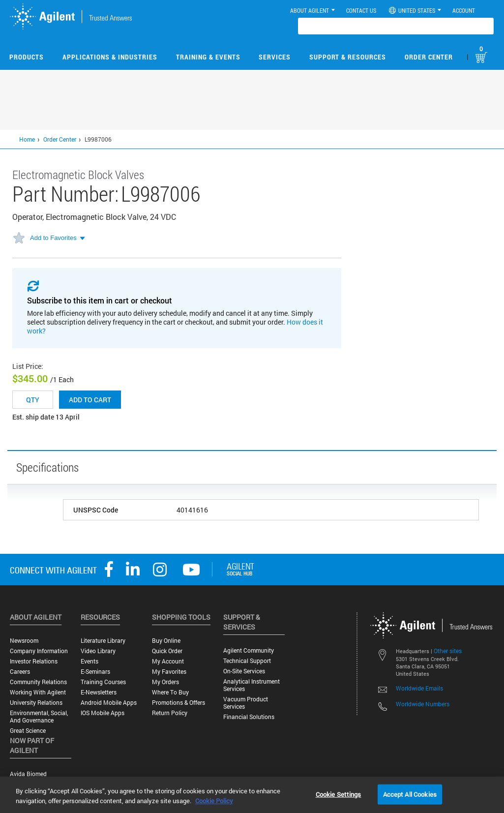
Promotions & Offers (178, 702)
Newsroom (24, 640)
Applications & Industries (109, 56)
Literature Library (103, 640)
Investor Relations (34, 661)
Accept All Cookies (410, 793)
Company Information (39, 651)
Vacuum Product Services (245, 702)
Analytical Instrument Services (251, 685)
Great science (28, 730)
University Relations (36, 702)
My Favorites (169, 671)
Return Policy (169, 713)
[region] (252, 795)
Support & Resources (347, 56)
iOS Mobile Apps (102, 713)
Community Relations (38, 682)
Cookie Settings (338, 793)
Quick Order (167, 651)
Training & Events (208, 56)
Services (275, 56)
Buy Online (166, 640)
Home (27, 139)
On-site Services (244, 671)
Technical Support (247, 660)
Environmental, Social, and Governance (39, 716)
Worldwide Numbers (422, 704)
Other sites (448, 651)
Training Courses (103, 682)
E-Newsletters (99, 692)
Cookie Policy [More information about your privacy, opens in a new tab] (214, 800)
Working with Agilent (38, 692)
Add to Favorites (53, 237)
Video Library (98, 651)
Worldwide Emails (419, 688)
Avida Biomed (28, 774)
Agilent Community (248, 650)
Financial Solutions (248, 717)
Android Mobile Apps (109, 702)
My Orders (165, 682)
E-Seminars (95, 671)
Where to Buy (170, 692)
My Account (168, 661)
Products (26, 56)
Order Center (429, 56)
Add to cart (90, 399)
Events (89, 661)
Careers (20, 671)
